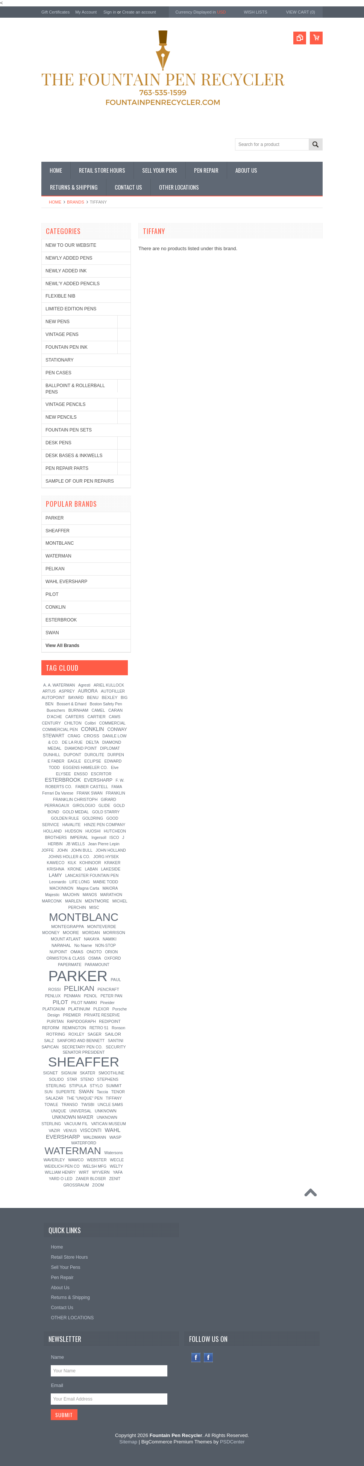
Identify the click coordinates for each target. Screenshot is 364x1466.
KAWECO (56, 862)
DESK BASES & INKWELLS (74, 455)
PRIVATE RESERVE (102, 1015)
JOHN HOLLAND (111, 850)
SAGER (95, 1034)
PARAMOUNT (97, 965)
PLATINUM (79, 1008)
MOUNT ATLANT (65, 939)
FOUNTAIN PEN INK (67, 347)
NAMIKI (110, 939)
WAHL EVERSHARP (66, 581)
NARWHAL (61, 945)
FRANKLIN (115, 793)
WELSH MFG (94, 1166)
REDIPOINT (109, 1021)
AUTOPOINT (53, 697)
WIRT (84, 1172)
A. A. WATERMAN (59, 685)
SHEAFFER (58, 530)
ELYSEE (63, 774)
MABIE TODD (105, 882)
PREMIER (72, 1015)
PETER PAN (111, 996)
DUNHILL (51, 754)
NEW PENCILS (61, 417)
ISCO (114, 838)
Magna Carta (88, 888)
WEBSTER (97, 1160)
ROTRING (55, 1034)
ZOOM (98, 1185)
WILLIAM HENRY (60, 1172)
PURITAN (55, 1021)
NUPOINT (58, 952)
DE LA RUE (72, 742)
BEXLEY (110, 697)
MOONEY (50, 933)
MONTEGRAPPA (67, 926)
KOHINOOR (90, 862)
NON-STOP (105, 945)
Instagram (208, 1357)
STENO (87, 1079)
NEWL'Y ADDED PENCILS (73, 283)
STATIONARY (60, 360)
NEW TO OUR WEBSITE (71, 245)
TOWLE (51, 1105)
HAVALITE (71, 825)
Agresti (84, 685)
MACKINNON (62, 888)
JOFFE (47, 850)
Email (57, 1385)
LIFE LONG (80, 882)
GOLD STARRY (106, 812)
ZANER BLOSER (91, 1179)
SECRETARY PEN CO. (82, 1047)
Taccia (102, 1091)
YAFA (118, 1172)
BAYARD (75, 698)
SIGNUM (69, 1073)
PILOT (52, 594)
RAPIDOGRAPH (81, 1021)
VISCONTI (91, 1130)
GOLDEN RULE (65, 818)
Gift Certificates (55, 12)
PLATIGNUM (53, 1009)
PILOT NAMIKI (84, 1003)
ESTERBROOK (61, 620)
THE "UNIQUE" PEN (85, 1098)
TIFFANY (114, 1098)
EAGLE (74, 761)
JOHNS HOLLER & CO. (69, 857)
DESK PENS (58, 442)
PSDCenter (232, 1442)
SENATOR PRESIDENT (84, 1052)
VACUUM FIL (76, 1123)
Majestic (52, 894)
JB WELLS (75, 844)
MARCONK (52, 901)
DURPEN (116, 755)
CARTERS (74, 716)
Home (55, 202)
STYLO (96, 1085)
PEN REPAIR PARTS (67, 468)
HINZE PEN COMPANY (104, 825)
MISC (94, 907)
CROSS (91, 735)
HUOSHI (92, 831)
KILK (72, 863)
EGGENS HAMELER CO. (85, 768)
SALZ (49, 1041)
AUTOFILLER (113, 691)
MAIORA (110, 888)
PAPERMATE (70, 965)
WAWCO (75, 1160)
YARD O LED (61, 1178)
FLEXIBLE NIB (60, 296)
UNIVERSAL (80, 1111)
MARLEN (73, 901)
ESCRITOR (101, 774)
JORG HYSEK (106, 856)
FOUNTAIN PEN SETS (69, 430)
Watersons (113, 1153)
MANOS (90, 895)
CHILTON (72, 723)
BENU (93, 697)
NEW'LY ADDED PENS (69, 258)
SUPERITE (65, 1092)
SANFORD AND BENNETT (81, 1041)
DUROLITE (95, 755)
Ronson (118, 1028)
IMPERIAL (79, 838)
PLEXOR (101, 1009)
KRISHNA (55, 869)
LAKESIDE (110, 869)
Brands (75, 202)
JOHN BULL (82, 850)
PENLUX (53, 996)
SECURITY (116, 1047)
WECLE (117, 1160)
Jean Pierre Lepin (104, 844)
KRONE (75, 869)
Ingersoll (98, 838)
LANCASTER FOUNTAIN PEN (91, 876)
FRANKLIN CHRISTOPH (75, 799)
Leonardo (57, 882)
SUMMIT (113, 1085)
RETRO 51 (99, 1028)
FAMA (116, 787)
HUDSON (73, 831)
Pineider (107, 1003)
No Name (83, 945)
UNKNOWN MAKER (72, 1117)
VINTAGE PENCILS (65, 404)
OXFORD (112, 958)
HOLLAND (52, 831)
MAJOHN (71, 895)
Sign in (109, 12)
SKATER (87, 1073)
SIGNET (50, 1073)
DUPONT (72, 754)
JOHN (62, 850)
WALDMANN (94, 1137)
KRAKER (112, 862)
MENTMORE (97, 901)
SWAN (52, 632)
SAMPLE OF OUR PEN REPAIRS (80, 481)
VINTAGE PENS (62, 334)
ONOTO (94, 951)
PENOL (90, 996)
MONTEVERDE (101, 926)
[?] (88, 668)
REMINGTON (74, 1028)
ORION (111, 952)
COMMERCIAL (112, 723)
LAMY (55, 875)
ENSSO (81, 774)
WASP (115, 1137)
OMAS (76, 951)
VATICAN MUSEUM (108, 1124)
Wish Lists (255, 12)
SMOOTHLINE (111, 1073)
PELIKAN (55, 568)
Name (57, 1357)
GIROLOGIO (84, 805)
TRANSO (69, 1105)
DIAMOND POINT (81, 748)
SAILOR (113, 1034)
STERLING (56, 1085)
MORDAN (91, 932)
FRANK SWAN (90, 793)
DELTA (92, 742)
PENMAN (72, 996)
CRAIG (74, 736)
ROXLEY (76, 1034)
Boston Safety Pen (105, 704)
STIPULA (78, 1085)
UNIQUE (58, 1111)
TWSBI (87, 1104)
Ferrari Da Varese (57, 793)
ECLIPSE (92, 761)
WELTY (116, 1166)
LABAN (91, 869)
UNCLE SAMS (110, 1105)
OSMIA (94, 958)
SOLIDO (56, 1079)
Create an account (139, 12)
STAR (72, 1079)
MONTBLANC (60, 543)
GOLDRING (92, 818)
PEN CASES (58, 372)
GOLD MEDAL (75, 812)
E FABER (56, 761)
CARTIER (96, 716)
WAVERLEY (54, 1160)
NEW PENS (58, 321)
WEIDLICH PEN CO (62, 1166)
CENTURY (51, 723)
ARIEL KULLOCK (109, 685)
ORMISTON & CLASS (65, 958)
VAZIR (54, 1130)
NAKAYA (91, 939)
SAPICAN (50, 1047)
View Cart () (300, 12)
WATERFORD (83, 1143)
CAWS (114, 717)
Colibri (90, 723)
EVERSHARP (98, 780)
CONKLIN (55, 607)
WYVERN (101, 1172)
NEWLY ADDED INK (66, 270)
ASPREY (67, 691)
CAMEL (98, 710)
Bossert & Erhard (71, 704)
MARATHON (111, 895)
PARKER (55, 518)
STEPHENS (107, 1079)
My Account (86, 12)
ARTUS (49, 691)
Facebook (196, 1357)
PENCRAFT (108, 989)
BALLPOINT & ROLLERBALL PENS (75, 389)
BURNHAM (78, 710)
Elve (114, 768)
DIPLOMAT (110, 748)
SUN (48, 1092)
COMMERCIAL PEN (59, 730)
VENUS (70, 1131)
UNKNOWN (106, 1111)
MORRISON (114, 932)
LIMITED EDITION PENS (71, 308)
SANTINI (115, 1041)
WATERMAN (58, 556)
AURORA (87, 691)
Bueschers (56, 710)
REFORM (50, 1028)
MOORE (71, 932)
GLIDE (104, 806)
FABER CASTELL (91, 786)
